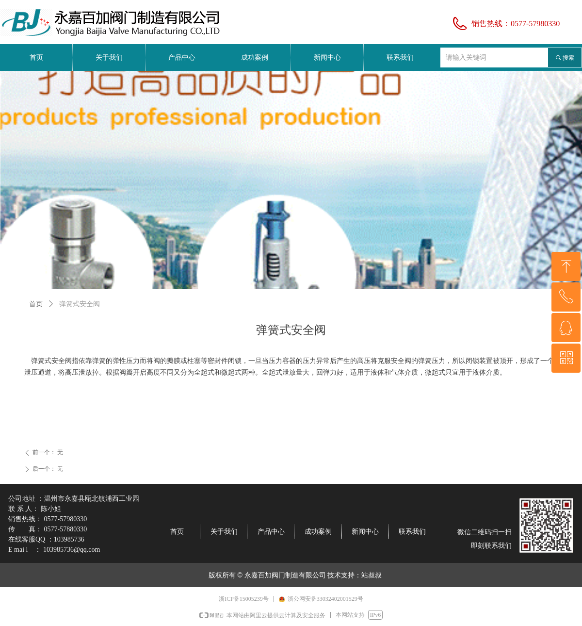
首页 (36, 304)
